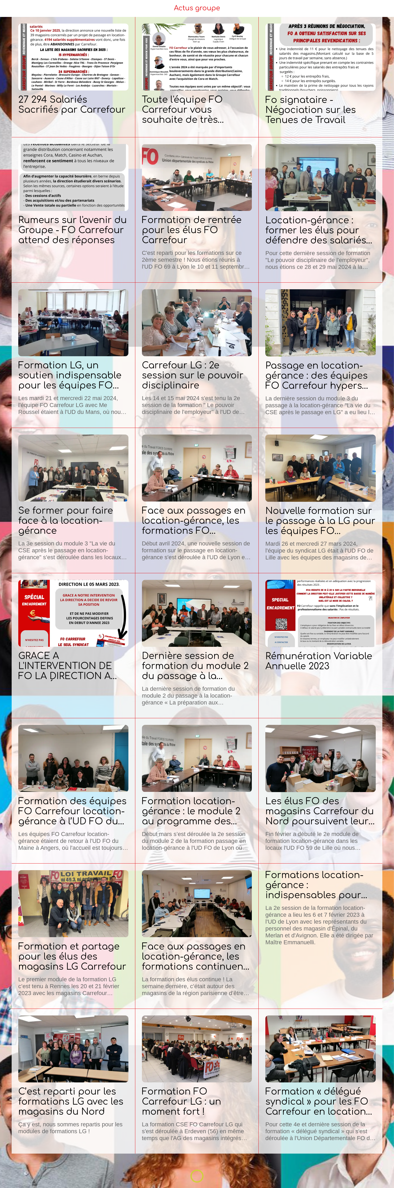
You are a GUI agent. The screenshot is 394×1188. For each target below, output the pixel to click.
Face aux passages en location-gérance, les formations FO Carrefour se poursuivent (194, 521)
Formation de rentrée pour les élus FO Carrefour (191, 230)
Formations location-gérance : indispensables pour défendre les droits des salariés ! (318, 885)
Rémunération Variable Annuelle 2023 (318, 661)
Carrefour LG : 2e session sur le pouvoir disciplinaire (193, 375)
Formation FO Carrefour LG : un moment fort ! (181, 1102)
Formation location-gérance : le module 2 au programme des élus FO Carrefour (191, 811)
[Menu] (10, 8)
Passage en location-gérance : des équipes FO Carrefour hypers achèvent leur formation (316, 376)
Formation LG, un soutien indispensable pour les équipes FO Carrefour (70, 375)
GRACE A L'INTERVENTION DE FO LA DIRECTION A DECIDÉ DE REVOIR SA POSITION (70, 666)
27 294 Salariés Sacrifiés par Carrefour (72, 105)
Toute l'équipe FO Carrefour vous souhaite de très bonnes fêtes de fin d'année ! (186, 110)
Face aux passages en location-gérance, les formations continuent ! (194, 957)
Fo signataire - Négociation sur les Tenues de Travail (310, 110)
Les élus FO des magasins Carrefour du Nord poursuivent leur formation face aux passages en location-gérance (319, 811)
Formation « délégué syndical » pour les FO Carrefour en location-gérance (317, 1102)
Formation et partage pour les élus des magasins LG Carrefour (72, 957)
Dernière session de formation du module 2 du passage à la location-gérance (195, 666)
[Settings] (383, 8)
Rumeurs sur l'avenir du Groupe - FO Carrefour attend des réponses (72, 230)
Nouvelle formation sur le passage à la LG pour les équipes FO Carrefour (320, 521)
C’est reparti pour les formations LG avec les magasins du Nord (70, 1102)
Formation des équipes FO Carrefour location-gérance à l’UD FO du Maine (72, 811)
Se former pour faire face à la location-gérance (65, 521)
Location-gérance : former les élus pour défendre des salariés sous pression (315, 230)
